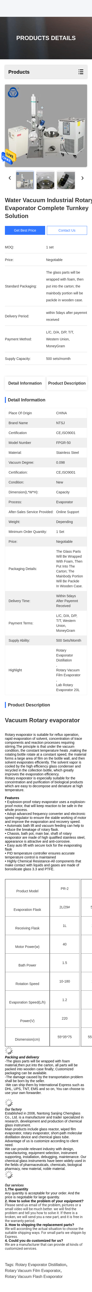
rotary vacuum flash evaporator (34, 1276)
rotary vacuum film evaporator (32, 1271)
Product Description (67, 383)
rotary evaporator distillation (40, 1265)
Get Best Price (25, 230)
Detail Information (25, 383)
